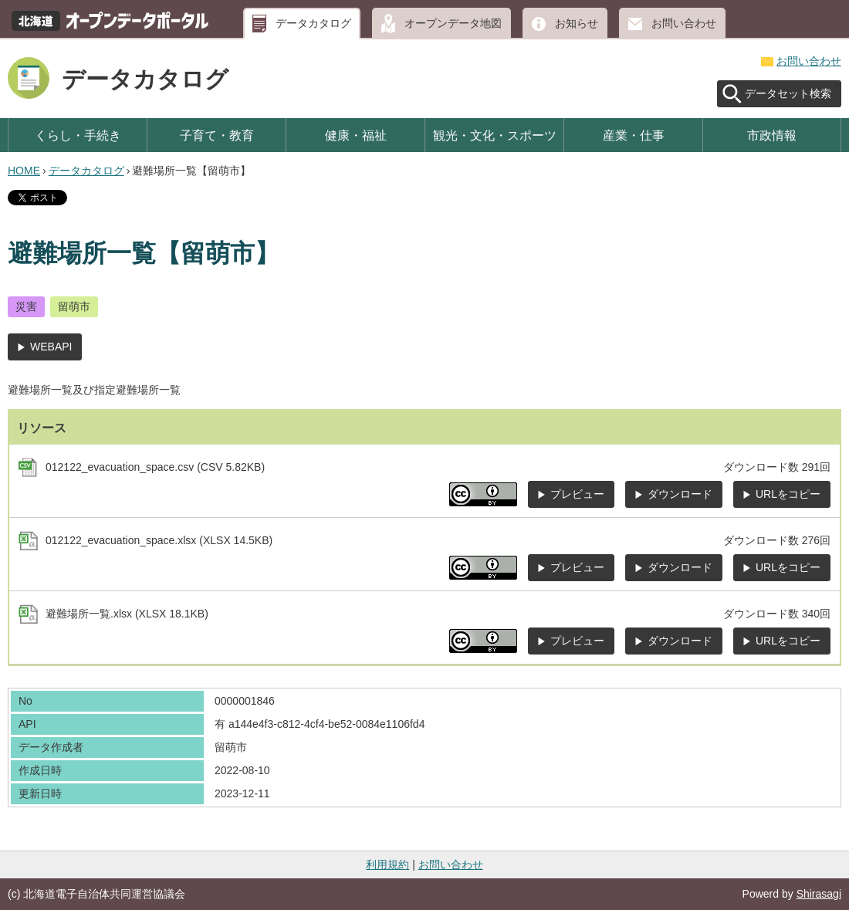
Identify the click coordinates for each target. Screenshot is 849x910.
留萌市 (74, 306)
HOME (24, 170)
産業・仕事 (634, 135)
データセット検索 (788, 93)
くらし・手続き (78, 135)
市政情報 (772, 135)
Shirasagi (819, 894)
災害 (26, 306)
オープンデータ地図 (453, 23)
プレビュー (577, 494)
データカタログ (313, 23)
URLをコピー (788, 494)
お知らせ (576, 23)
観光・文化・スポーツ (494, 135)
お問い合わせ (683, 23)
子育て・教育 (217, 135)
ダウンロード (680, 494)
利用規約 (387, 864)
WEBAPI (51, 346)
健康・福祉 (356, 135)
